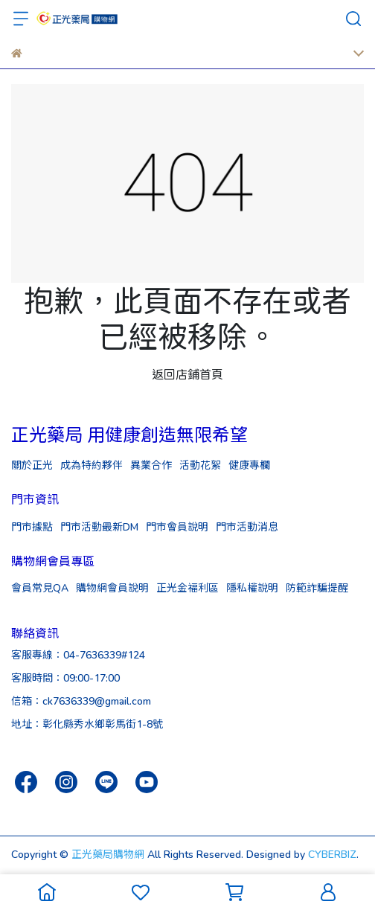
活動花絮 (200, 464)
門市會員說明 (177, 526)
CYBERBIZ (332, 853)
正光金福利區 (187, 587)
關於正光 (32, 464)
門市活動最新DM (99, 526)
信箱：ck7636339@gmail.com (81, 700)
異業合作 (151, 464)
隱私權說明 (252, 587)
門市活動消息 (247, 526)
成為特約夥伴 (91, 464)
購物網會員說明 (112, 587)
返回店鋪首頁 (187, 374)
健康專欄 (249, 464)
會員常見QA (39, 587)
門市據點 (32, 526)
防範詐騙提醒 (317, 587)
